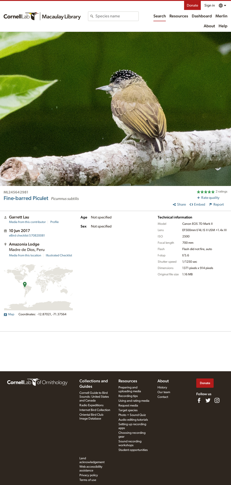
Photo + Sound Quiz (132, 415)
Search (159, 16)
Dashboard (202, 16)
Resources (178, 16)
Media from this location (25, 255)
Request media (128, 405)
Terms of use (87, 480)
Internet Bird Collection (94, 410)
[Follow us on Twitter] (208, 400)
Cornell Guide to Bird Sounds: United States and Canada (94, 396)
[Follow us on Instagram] (217, 400)
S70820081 (27, 235)
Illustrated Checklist (59, 255)
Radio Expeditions (91, 405)
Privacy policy (88, 475)
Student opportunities (133, 450)
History (162, 387)
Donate (192, 5)
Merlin (221, 16)
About (209, 26)
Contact (162, 397)
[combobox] (116, 16)
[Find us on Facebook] (199, 400)
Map (9, 314)
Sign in (209, 5)
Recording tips (128, 396)
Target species (128, 410)
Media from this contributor (27, 222)
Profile (54, 222)
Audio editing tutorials (133, 419)
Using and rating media (133, 400)
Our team (163, 392)
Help (223, 26)
